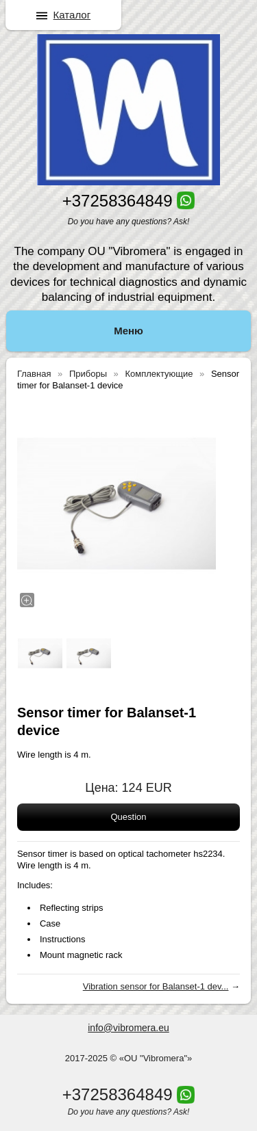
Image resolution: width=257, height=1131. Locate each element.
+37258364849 (117, 200)
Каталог (72, 15)
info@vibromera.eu (128, 1027)
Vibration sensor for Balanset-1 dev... (156, 986)
